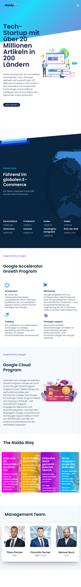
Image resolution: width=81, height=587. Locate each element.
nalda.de (8, 225)
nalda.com (70, 232)
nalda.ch (28, 232)
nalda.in (48, 225)
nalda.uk (48, 235)
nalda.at (7, 232)
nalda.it (68, 225)
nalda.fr (27, 225)
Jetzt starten (11, 104)
